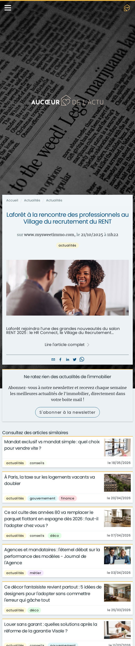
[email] (53, 360)
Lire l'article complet (67, 345)
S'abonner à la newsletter (67, 412)
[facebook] (60, 360)
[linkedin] (67, 360)
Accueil (12, 200)
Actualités (32, 200)
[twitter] (74, 360)
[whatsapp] (81, 360)
